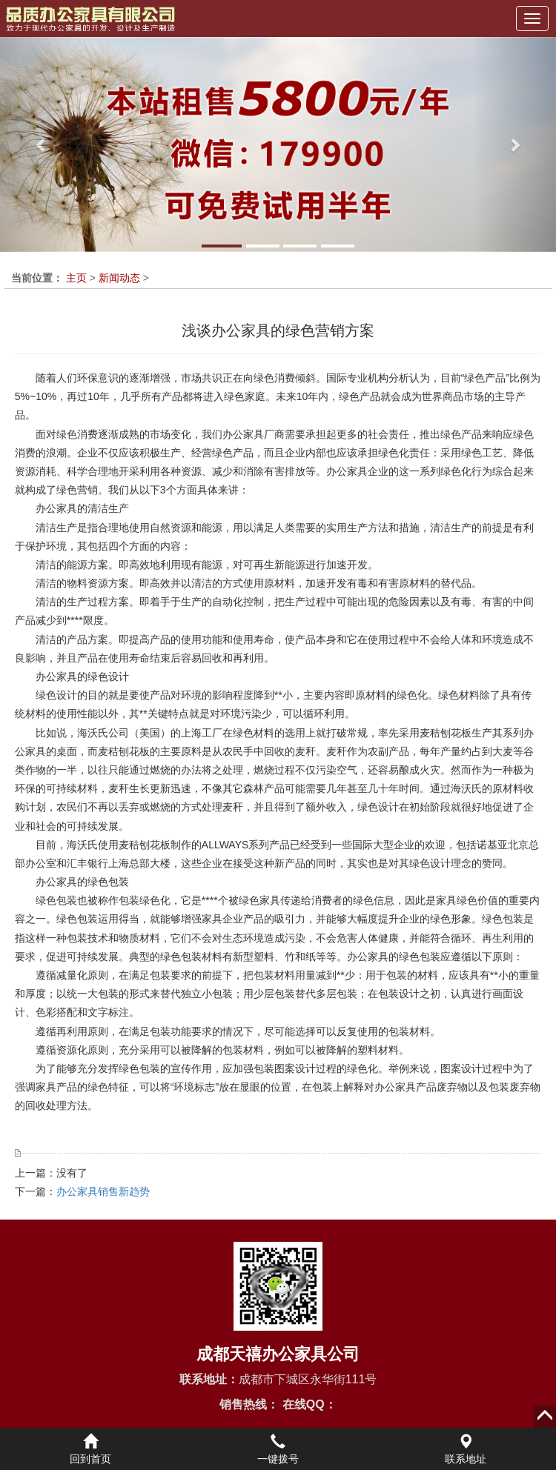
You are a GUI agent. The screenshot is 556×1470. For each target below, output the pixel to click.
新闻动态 (119, 278)
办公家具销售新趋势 (103, 1191)
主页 (76, 278)
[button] (42, 144)
